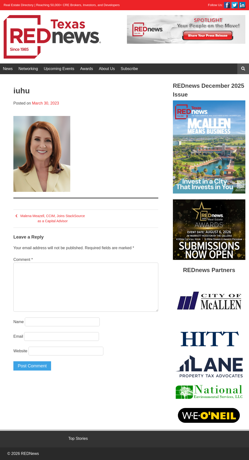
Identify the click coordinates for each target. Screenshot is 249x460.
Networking (28, 69)
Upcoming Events (59, 69)
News (8, 69)
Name (18, 322)
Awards (86, 69)
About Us (107, 69)
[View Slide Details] (186, 29)
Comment (23, 259)
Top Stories (78, 438)
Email (18, 336)
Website (20, 351)
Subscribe (129, 69)
